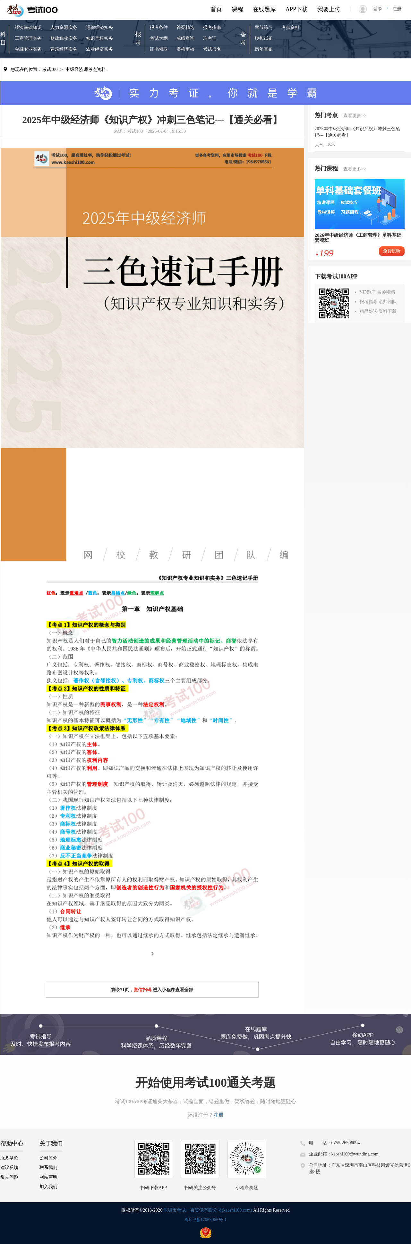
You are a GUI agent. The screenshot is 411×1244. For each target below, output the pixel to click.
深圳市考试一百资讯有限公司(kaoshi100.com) (207, 1210)
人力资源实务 (63, 27)
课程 (237, 9)
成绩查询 (185, 38)
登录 (380, 8)
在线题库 (264, 9)
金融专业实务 (28, 49)
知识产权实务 (99, 38)
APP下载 (297, 9)
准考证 (210, 38)
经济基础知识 (28, 27)
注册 (394, 8)
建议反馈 (9, 1167)
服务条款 (9, 1157)
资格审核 (185, 49)
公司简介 (48, 1157)
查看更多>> (354, 115)
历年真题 (264, 49)
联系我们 (48, 1167)
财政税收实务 (63, 38)
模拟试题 (264, 38)
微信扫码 (142, 989)
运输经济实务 (99, 27)
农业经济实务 (99, 49)
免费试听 (392, 251)
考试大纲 (159, 38)
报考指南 (212, 27)
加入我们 (48, 1186)
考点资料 (290, 27)
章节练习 (264, 27)
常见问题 (9, 1177)
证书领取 (159, 49)
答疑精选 (185, 27)
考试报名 (212, 49)
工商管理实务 (28, 38)
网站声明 (48, 1177)
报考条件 (159, 27)
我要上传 (328, 9)
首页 (216, 9)
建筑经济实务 (63, 49)
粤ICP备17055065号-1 (205, 1219)
